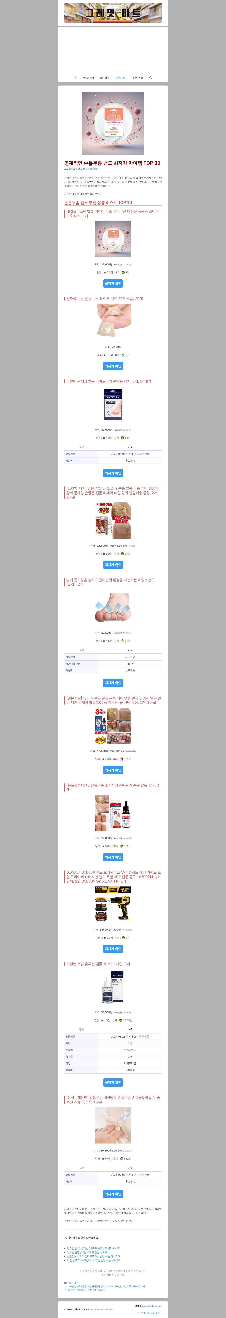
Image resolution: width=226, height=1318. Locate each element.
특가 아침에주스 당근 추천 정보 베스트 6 (86, 1290)
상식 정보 (104, 77)
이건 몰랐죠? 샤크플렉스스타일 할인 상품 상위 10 (93, 1260)
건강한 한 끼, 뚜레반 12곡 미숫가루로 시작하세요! (93, 1248)
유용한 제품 (137, 77)
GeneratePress (105, 1309)
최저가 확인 (113, 283)
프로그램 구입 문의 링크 (148, 1313)
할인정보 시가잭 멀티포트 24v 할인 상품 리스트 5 (93, 1256)
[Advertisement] (113, 49)
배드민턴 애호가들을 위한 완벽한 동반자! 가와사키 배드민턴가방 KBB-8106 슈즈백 (106, 1286)
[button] (150, 77)
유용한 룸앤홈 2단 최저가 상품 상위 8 (87, 1252)
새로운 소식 (88, 77)
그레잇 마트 (120, 77)
